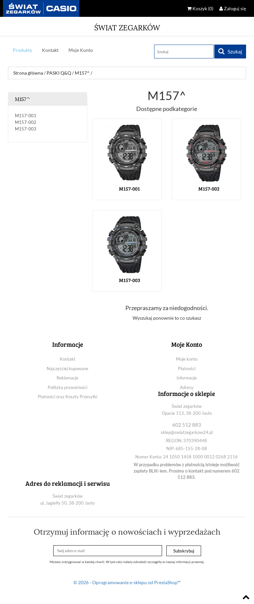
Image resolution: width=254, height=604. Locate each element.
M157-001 (25, 115)
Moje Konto (80, 50)
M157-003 (25, 128)
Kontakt (50, 50)
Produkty (22, 50)
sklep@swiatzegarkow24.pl (187, 432)
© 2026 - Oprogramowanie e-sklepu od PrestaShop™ (127, 582)
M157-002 (25, 122)
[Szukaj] (184, 51)
